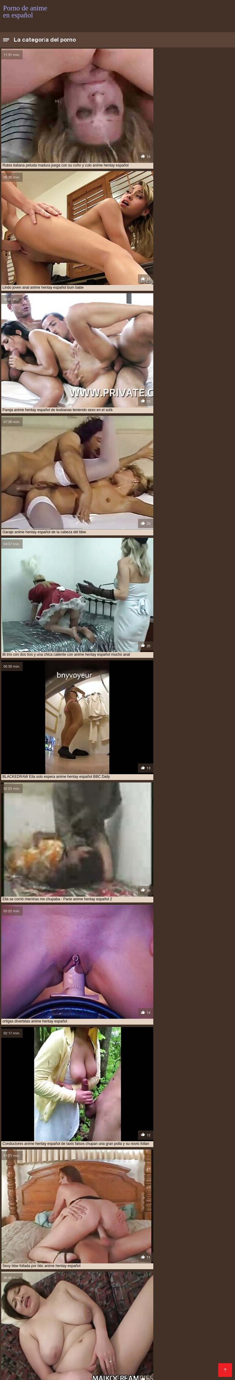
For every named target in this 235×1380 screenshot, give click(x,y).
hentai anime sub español (198, 1342)
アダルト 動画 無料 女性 (164, 1372)
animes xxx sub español (154, 1338)
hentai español (109, 1348)
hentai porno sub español (153, 1352)
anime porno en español (45, 1335)
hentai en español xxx (23, 1348)
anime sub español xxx (23, 1338)
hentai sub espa (37, 1358)
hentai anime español (150, 1342)
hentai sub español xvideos (124, 1362)
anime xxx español (111, 1338)
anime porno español (92, 1335)
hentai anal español (57, 1342)
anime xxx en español (69, 1338)
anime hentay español (162, 1331)
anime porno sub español (140, 1335)
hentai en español (148, 1345)
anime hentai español (43, 1331)
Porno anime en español (89, 1372)
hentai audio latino (21, 1345)
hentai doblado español (104, 1345)
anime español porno (117, 1328)
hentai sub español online (174, 1358)
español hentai (195, 1338)
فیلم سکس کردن (50, 1372)
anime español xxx (159, 1328)
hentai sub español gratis (121, 1358)
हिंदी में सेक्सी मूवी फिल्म (18, 1372)
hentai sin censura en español (111, 1355)
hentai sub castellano (165, 1355)
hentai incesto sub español (55, 1352)
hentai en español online (193, 1345)
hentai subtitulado (172, 1362)
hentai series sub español (54, 1355)
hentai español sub (191, 1348)
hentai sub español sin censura (65, 1362)
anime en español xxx (72, 1328)
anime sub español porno (192, 1335)
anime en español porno (25, 1328)
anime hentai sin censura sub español (102, 1331)
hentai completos (60, 1345)
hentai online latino (105, 1352)
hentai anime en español (103, 1342)
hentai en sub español (69, 1348)
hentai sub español (74, 1358)
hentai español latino (148, 1348)
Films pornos (129, 1372)
